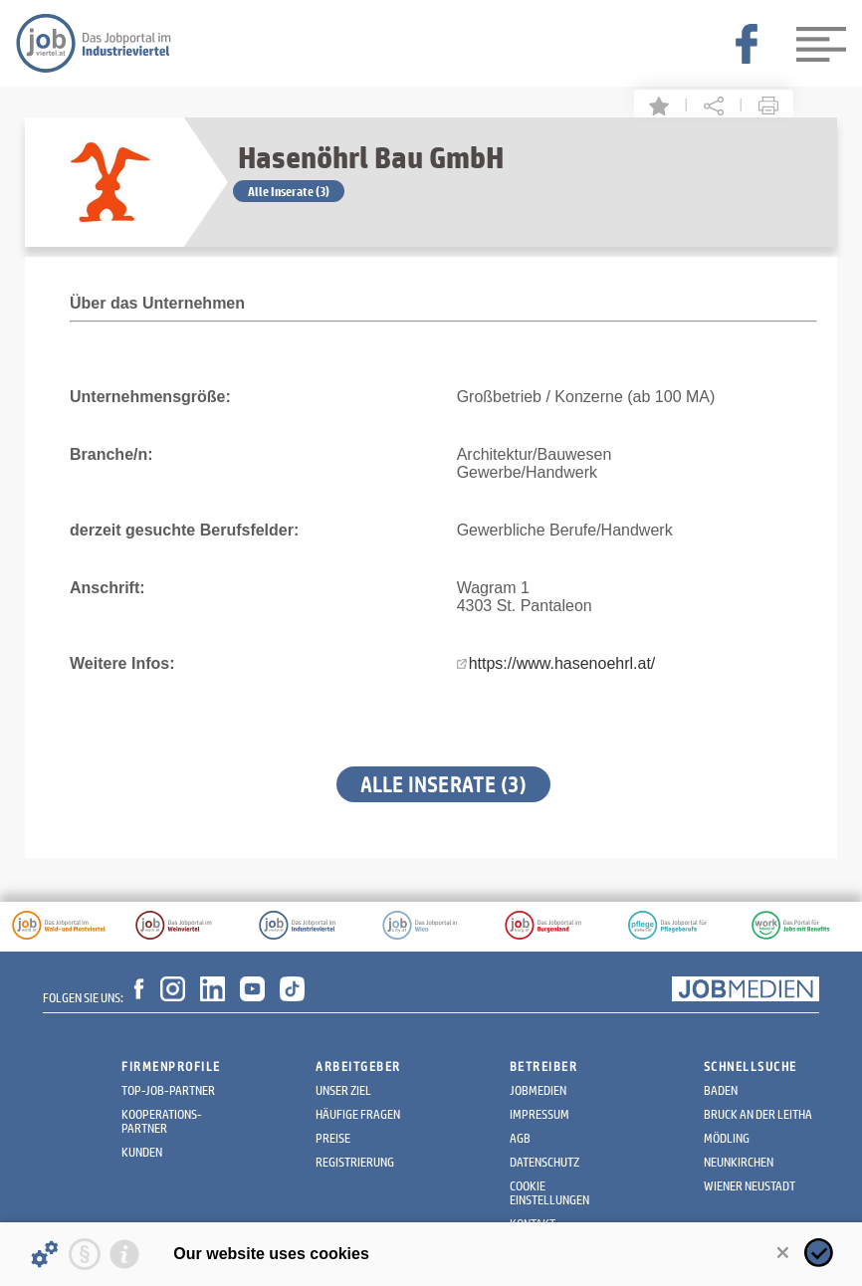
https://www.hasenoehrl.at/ (562, 663)
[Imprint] (124, 1254)
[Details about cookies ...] (45, 1254)
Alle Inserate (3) (288, 191)
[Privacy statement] (85, 1254)
